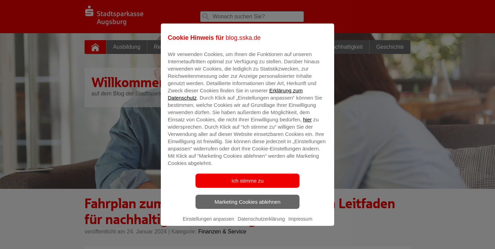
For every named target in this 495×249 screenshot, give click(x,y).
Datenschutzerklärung (261, 224)
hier (307, 124)
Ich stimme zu (248, 185)
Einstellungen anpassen (208, 224)
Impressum (300, 224)
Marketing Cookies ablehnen (247, 207)
